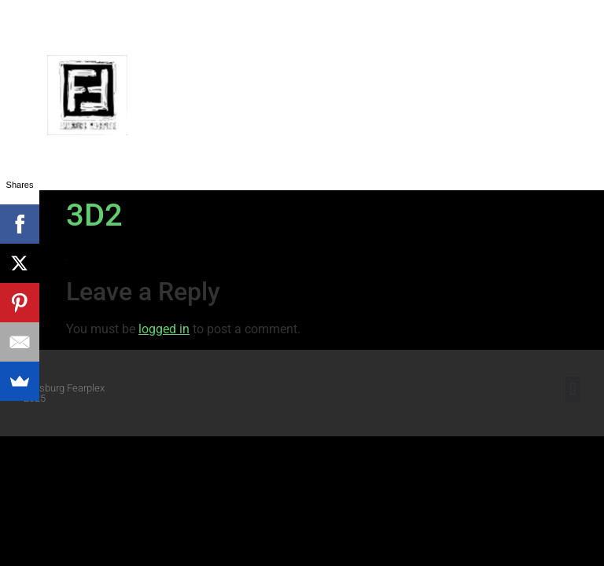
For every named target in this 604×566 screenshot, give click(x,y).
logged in (164, 329)
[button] (579, 95)
